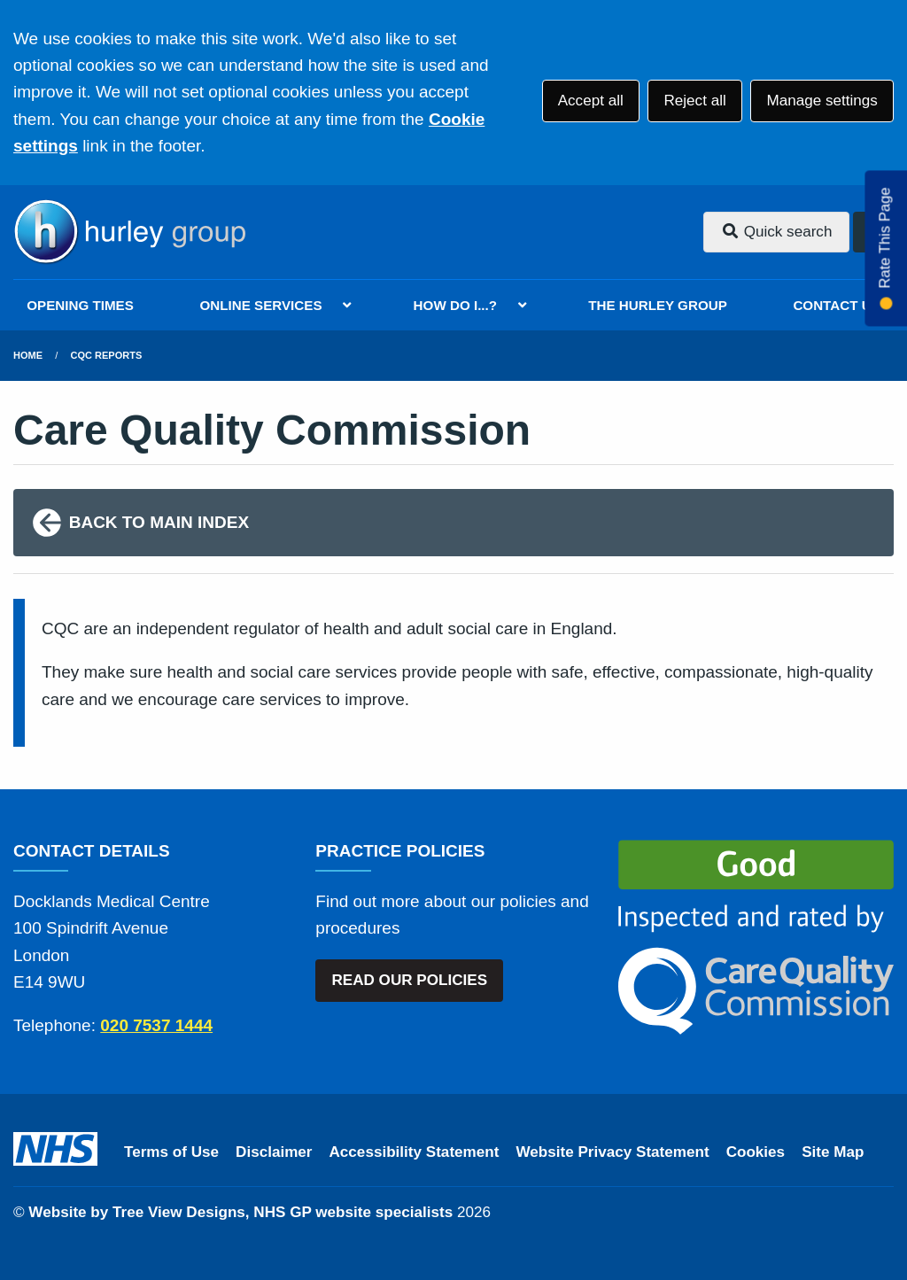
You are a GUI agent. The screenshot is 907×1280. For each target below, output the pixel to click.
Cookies (756, 1152)
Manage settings (821, 100)
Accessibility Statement (414, 1152)
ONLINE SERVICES (260, 305)
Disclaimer (274, 1152)
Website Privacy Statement (612, 1152)
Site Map (833, 1152)
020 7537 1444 (156, 1025)
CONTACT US (836, 305)
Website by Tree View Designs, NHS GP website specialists (240, 1212)
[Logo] (129, 232)
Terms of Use (171, 1152)
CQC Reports (107, 355)
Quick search (777, 231)
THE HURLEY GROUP (657, 305)
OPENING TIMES (80, 305)
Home (28, 355)
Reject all (694, 100)
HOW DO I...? (456, 305)
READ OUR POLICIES (409, 980)
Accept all (591, 100)
